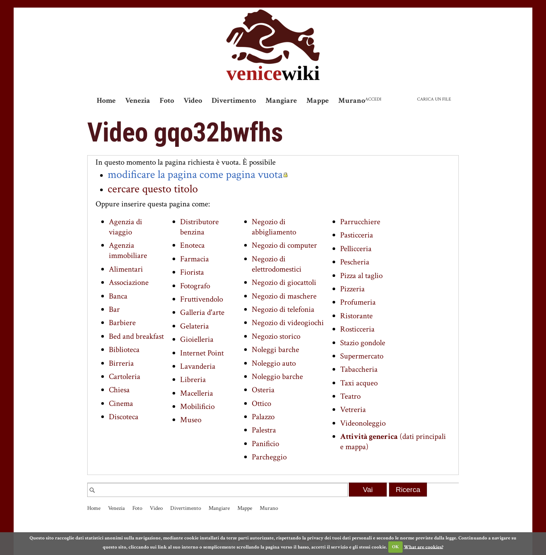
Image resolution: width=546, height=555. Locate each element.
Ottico (261, 403)
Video (193, 100)
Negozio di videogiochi (288, 323)
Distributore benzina (199, 227)
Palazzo (263, 417)
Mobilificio (197, 406)
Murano (351, 100)
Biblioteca (124, 349)
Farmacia (194, 259)
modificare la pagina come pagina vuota (195, 174)
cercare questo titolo (153, 189)
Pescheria (354, 262)
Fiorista (192, 272)
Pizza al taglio (361, 275)
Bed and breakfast (136, 336)
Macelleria (196, 393)
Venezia (137, 100)
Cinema (121, 403)
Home (106, 100)
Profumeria (358, 302)
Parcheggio (269, 457)
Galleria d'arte (202, 312)
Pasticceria (356, 235)
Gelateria (194, 326)
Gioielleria (196, 339)
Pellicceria (356, 249)
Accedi (373, 99)
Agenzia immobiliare (128, 250)
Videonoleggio (363, 423)
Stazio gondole (362, 343)
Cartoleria (124, 376)
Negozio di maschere (284, 296)
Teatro (350, 396)
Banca (118, 296)
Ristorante (356, 316)
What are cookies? (423, 547)
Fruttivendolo (201, 299)
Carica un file (434, 99)
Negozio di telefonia (283, 309)
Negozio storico (276, 336)
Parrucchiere (360, 222)
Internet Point (202, 353)
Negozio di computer (284, 245)
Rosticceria (357, 329)
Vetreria (353, 409)
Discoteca (123, 417)
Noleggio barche (277, 376)
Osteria (263, 390)
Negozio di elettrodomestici (276, 264)
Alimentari (126, 269)
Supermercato (361, 356)
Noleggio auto (274, 363)
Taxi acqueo (359, 383)
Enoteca (192, 245)
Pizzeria (352, 289)
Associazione (129, 282)
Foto (167, 100)
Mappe (317, 100)
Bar (114, 309)
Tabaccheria (359, 369)
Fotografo (195, 286)
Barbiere (122, 323)
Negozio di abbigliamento (274, 227)
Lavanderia (197, 366)
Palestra (264, 430)
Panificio (265, 444)
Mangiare (281, 100)
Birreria (121, 363)
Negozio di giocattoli (284, 282)
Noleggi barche (275, 349)
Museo (190, 420)
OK (395, 547)
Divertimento (234, 100)
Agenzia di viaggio (125, 227)
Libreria (193, 379)
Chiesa (119, 390)
